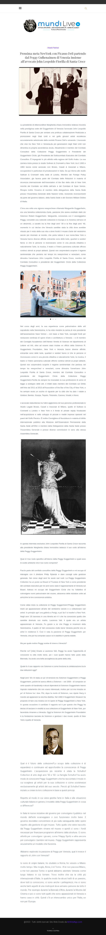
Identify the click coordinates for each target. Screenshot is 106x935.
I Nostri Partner (53, 48)
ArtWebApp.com (74, 922)
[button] (23, 294)
